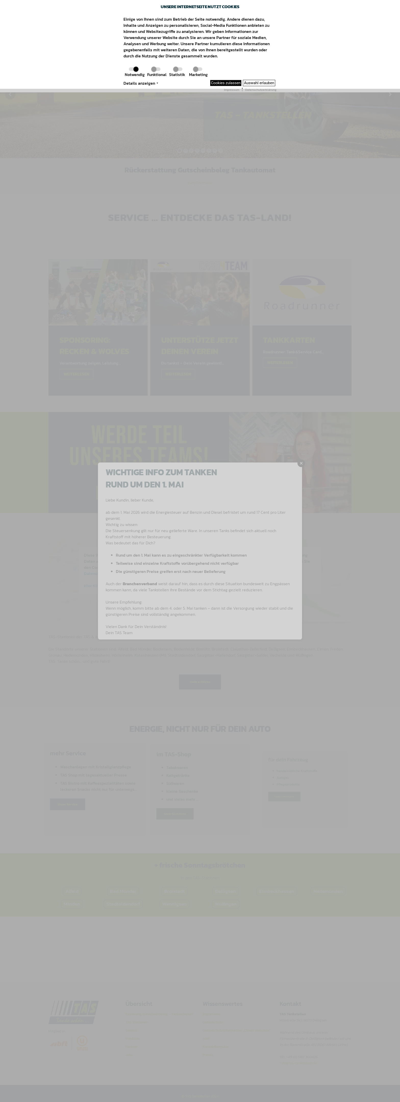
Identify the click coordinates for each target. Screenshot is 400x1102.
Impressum (231, 89)
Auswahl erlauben (259, 83)
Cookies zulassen (226, 83)
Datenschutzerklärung (261, 89)
